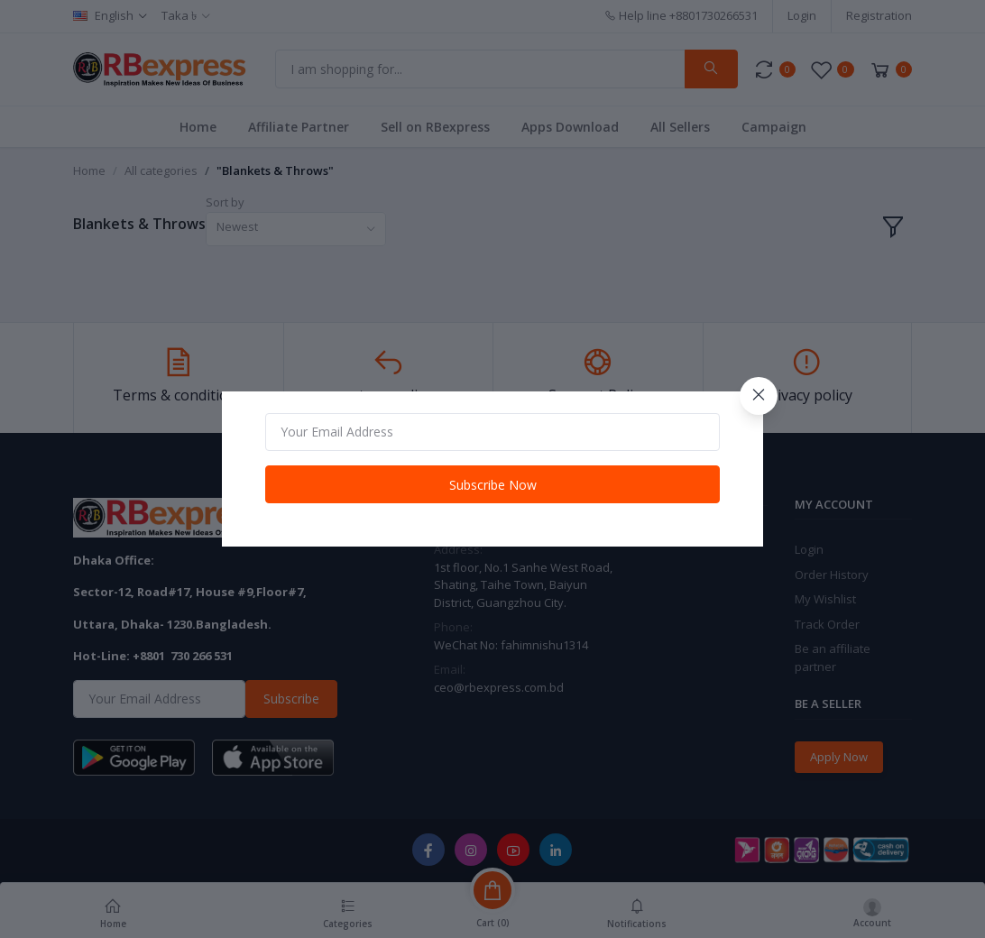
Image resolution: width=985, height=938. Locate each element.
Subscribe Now (493, 484)
